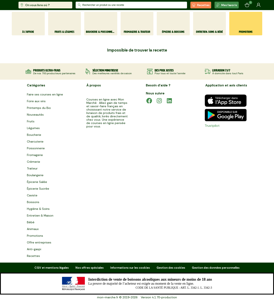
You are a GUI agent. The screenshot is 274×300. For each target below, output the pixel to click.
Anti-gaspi (34, 249)
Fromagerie (35, 155)
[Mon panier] (247, 5)
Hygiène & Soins (38, 209)
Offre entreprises (39, 242)
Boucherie (34, 135)
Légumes (33, 128)
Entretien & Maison (40, 215)
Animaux (33, 229)
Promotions (35, 236)
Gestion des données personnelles (216, 267)
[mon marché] (26, 5)
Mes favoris (226, 5)
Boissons (33, 202)
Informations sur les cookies (130, 267)
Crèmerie (33, 162)
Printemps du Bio (39, 108)
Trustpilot (212, 125)
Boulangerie (35, 175)
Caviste (32, 195)
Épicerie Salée (37, 182)
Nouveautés (35, 114)
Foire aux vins (36, 101)
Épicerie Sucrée (38, 188)
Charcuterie (35, 141)
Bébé (30, 222)
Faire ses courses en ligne (45, 94)
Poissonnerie (36, 148)
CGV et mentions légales (51, 267)
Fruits (30, 121)
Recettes (200, 5)
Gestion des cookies (171, 267)
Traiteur (32, 168)
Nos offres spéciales (89, 267)
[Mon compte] (258, 5)
